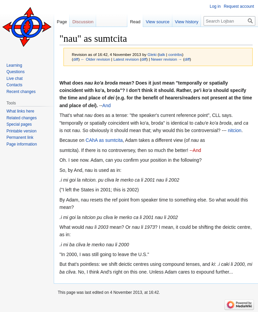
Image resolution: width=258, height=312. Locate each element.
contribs (175, 54)
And (106, 105)
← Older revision (95, 59)
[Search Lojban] (229, 21)
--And (195, 150)
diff (75, 59)
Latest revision (126, 59)
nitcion (234, 130)
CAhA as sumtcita (104, 140)
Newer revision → (166, 59)
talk (162, 54)
